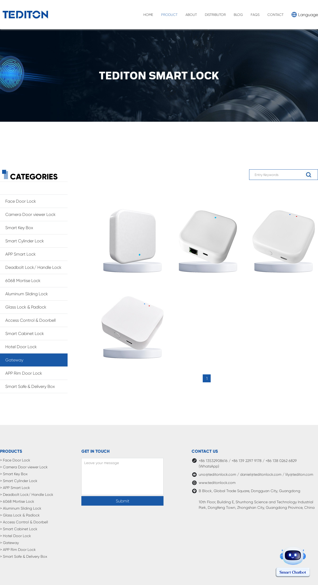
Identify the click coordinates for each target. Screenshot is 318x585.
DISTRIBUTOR (215, 15)
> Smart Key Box (14, 474)
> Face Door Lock (15, 460)
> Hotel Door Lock (15, 536)
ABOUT (191, 15)
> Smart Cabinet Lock (18, 529)
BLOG (238, 15)
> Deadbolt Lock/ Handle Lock (26, 494)
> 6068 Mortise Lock (17, 501)
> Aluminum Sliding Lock (20, 508)
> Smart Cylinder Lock (18, 481)
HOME (148, 15)
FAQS (255, 15)
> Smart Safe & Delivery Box (23, 556)
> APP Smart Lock (15, 488)
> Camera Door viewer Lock (24, 467)
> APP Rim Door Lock (18, 549)
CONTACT (275, 15)
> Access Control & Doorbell (24, 522)
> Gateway (9, 543)
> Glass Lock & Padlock (20, 515)
